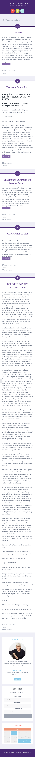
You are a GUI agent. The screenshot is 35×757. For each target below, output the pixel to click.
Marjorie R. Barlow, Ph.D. (17, 3)
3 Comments (8, 270)
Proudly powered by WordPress (12, 752)
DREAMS (17, 32)
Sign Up (18, 715)
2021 (17, 729)
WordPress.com (17, 754)
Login (25, 754)
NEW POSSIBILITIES (17, 233)
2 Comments (8, 219)
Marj (6, 73)
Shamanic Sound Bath (17, 87)
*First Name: (17, 696)
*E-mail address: (17, 708)
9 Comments (8, 629)
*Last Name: (17, 702)
